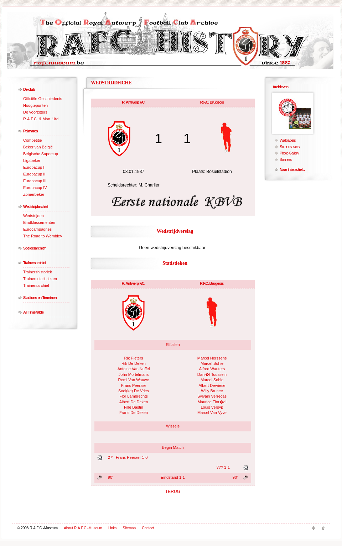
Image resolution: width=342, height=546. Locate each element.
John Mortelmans (134, 374)
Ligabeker (31, 160)
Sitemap (129, 528)
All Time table (33, 312)
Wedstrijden (33, 216)
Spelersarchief (34, 248)
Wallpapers (288, 140)
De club (29, 89)
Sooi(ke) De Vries (133, 391)
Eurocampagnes (37, 229)
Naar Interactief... (292, 169)
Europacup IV (35, 187)
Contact (148, 528)
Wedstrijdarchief (35, 206)
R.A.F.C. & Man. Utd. (41, 119)
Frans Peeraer (133, 385)
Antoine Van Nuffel (134, 369)
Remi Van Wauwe (133, 380)
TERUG (172, 491)
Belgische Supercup (40, 154)
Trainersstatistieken (40, 279)
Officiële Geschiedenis (42, 98)
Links (112, 528)
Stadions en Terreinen (40, 297)
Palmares (30, 131)
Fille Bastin (133, 407)
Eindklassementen (39, 222)
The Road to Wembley (42, 236)
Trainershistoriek (37, 272)
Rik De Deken (133, 363)
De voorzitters (35, 112)
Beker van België (38, 147)
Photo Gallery (289, 153)
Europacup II (34, 174)
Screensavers (289, 147)
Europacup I (33, 167)
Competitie (32, 140)
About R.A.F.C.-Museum (83, 528)
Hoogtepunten (35, 105)
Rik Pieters (133, 358)
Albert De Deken (133, 402)
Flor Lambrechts (133, 396)
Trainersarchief (34, 263)
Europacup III (34, 181)
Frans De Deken (133, 412)
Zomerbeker (33, 194)
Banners (286, 159)
